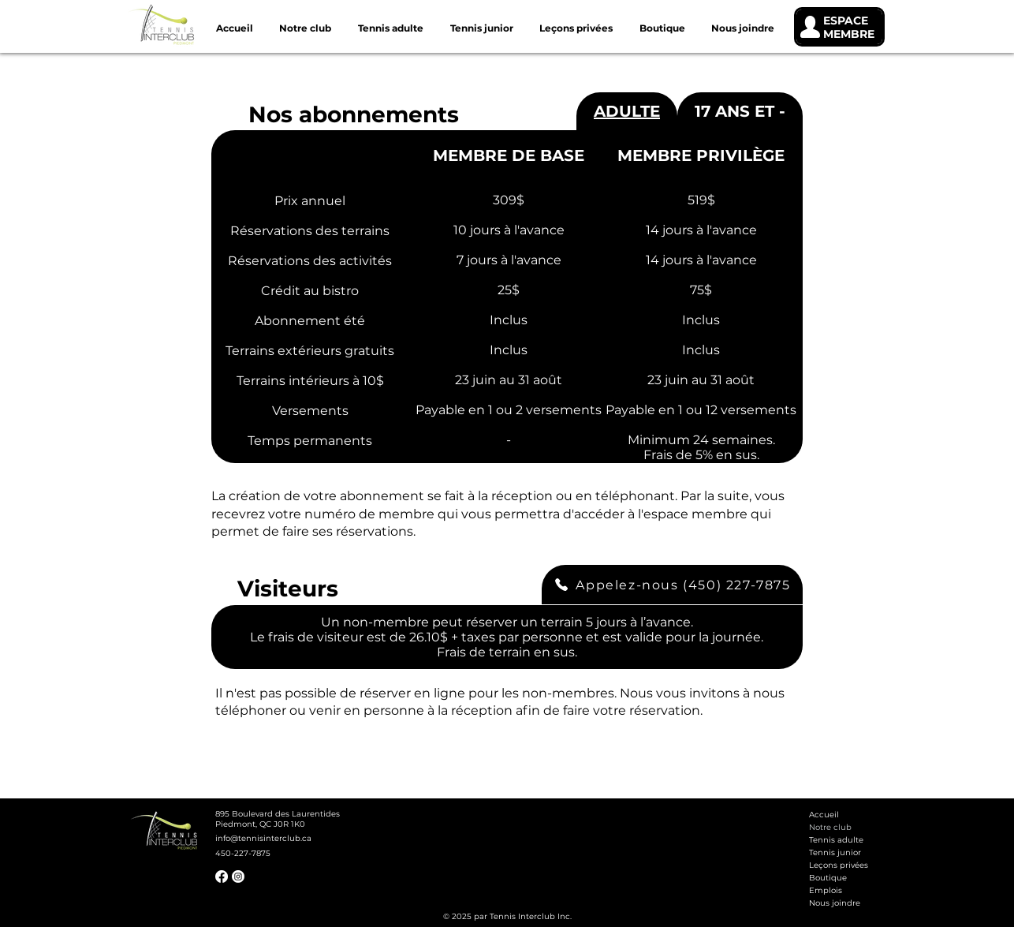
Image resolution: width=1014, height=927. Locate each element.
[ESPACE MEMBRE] (839, 27)
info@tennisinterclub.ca (263, 838)
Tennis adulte (836, 840)
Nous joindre (834, 903)
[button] (390, 28)
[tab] (626, 111)
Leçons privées (838, 865)
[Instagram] (238, 876)
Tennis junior (835, 852)
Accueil (824, 814)
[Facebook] (221, 876)
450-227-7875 (242, 853)
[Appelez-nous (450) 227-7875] (672, 584)
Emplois (825, 890)
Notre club (830, 827)
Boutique (828, 878)
